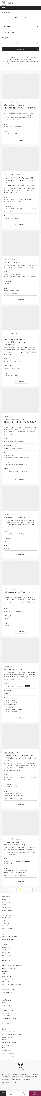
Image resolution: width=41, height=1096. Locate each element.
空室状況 (4, 899)
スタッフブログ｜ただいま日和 (10, 936)
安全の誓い (5, 1039)
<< (9, 890)
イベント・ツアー (6, 931)
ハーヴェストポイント (7, 979)
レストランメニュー (7, 955)
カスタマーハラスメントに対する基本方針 (12, 1034)
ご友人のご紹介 (6, 981)
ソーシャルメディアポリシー (9, 1056)
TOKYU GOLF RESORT (7, 995)
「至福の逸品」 (6, 923)
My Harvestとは (5, 1013)
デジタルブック (6, 926)
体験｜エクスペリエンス (8, 934)
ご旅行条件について (7, 1037)
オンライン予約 (6, 902)
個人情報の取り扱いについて (9, 1050)
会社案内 (4, 1048)
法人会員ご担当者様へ (7, 910)
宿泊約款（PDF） (6, 1029)
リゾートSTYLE (6, 1005)
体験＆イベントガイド (7, 928)
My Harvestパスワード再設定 (9, 1018)
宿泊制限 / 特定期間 (7, 976)
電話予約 (4, 904)
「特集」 (4, 920)
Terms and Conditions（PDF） (9, 1031)
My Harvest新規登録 (7, 1016)
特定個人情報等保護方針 (8, 1053)
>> (31, 890)
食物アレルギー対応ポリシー (9, 1042)
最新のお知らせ (6, 947)
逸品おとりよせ (6, 1002)
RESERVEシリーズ (6, 960)
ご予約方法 (5, 971)
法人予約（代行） (6, 907)
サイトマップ (5, 1026)
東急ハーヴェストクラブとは (9, 968)
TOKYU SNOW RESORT (8, 992)
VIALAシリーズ (6, 958)
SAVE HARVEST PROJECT (8, 939)
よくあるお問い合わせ (25, 61)
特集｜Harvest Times (7, 917)
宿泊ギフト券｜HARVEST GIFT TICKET (11, 984)
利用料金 (4, 973)
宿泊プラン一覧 (6, 952)
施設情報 (4, 949)
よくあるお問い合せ (7, 1045)
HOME (3, 12)
